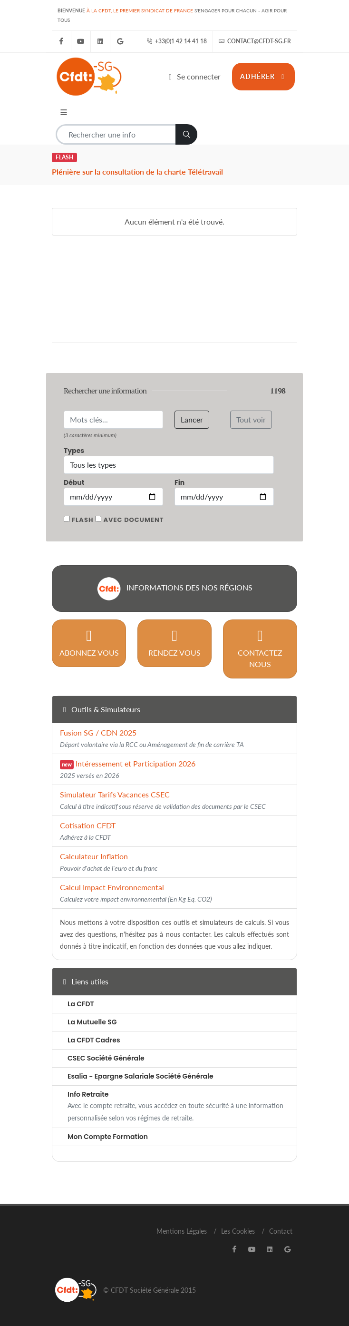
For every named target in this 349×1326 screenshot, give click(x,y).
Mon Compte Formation (108, 1136)
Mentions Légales (181, 1231)
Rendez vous (174, 642)
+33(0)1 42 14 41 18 (176, 41)
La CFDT (81, 1004)
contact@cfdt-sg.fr (255, 41)
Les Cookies (238, 1231)
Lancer (192, 419)
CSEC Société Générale (106, 1058)
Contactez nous (260, 648)
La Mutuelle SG (92, 1022)
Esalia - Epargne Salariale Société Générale (140, 1076)
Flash (82, 519)
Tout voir (251, 419)
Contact (280, 1231)
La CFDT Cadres (94, 1040)
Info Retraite (88, 1094)
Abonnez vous (89, 642)
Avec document (133, 519)
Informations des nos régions (174, 588)
